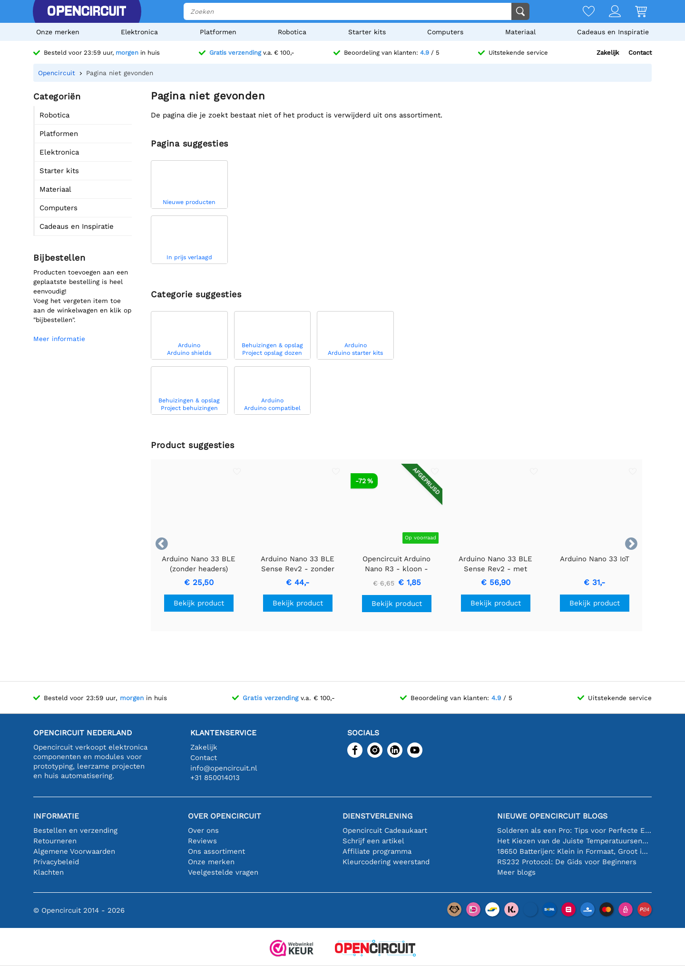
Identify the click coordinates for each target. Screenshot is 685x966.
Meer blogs (516, 872)
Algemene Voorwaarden (74, 851)
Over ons (203, 830)
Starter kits (367, 32)
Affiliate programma (376, 851)
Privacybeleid (56, 862)
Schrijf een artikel (373, 841)
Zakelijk (608, 52)
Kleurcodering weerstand (386, 862)
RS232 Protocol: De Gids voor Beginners (566, 862)
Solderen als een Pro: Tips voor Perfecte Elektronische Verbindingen (574, 830)
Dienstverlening (377, 815)
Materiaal (520, 32)
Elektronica (139, 32)
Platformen (218, 32)
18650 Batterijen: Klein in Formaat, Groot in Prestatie (574, 851)
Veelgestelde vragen (223, 872)
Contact (640, 52)
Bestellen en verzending (75, 830)
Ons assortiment (216, 851)
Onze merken (57, 32)
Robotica (292, 32)
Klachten (48, 872)
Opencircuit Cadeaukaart (384, 830)
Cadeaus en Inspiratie (613, 32)
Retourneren (55, 841)
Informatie (56, 815)
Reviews (202, 841)
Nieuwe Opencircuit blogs (552, 815)
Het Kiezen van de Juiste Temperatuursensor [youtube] (574, 841)
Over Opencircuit (224, 815)
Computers (445, 32)
